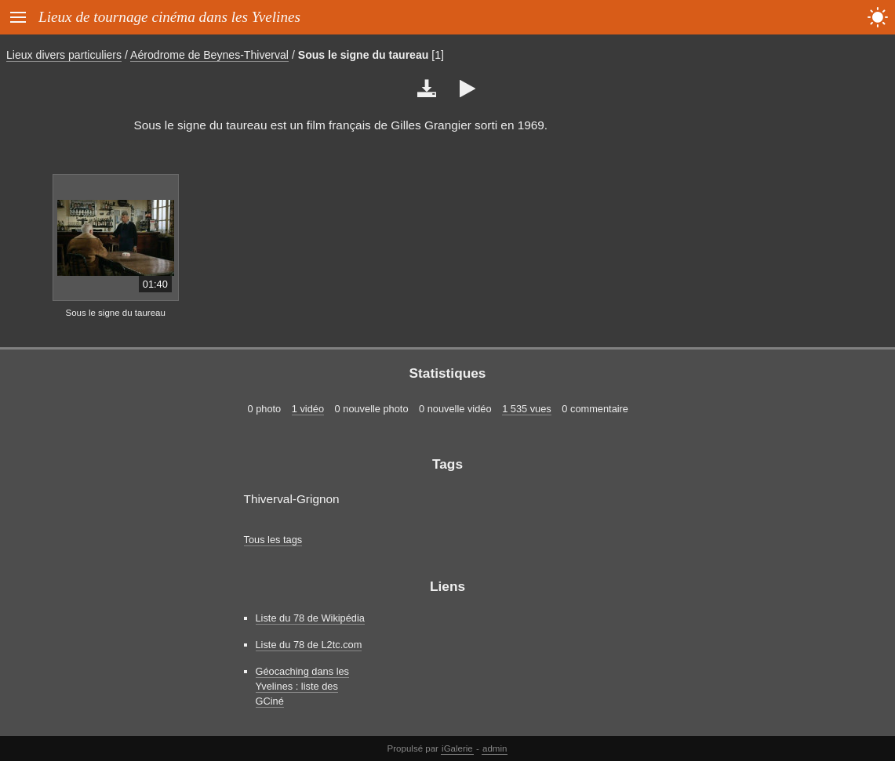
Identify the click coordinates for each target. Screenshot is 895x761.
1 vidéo (308, 409)
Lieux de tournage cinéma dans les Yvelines (169, 17)
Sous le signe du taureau (363, 55)
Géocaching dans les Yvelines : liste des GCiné (303, 686)
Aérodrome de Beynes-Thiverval (209, 55)
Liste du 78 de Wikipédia (310, 618)
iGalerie (457, 748)
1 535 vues (526, 409)
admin (494, 748)
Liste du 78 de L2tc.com (309, 644)
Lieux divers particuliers (64, 55)
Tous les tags (273, 539)
